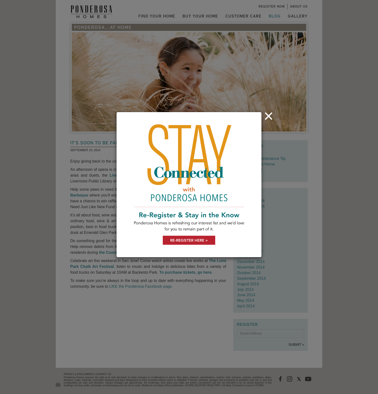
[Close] (269, 116)
